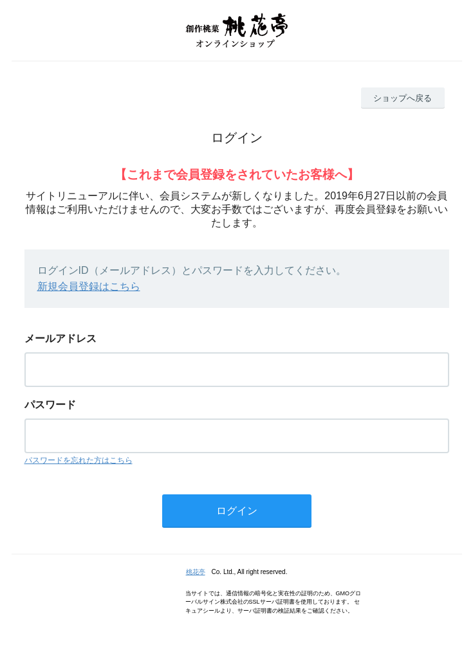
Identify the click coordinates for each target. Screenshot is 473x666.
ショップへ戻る (402, 98)
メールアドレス (60, 338)
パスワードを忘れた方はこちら (78, 460)
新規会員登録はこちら (88, 286)
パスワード (50, 404)
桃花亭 (195, 571)
